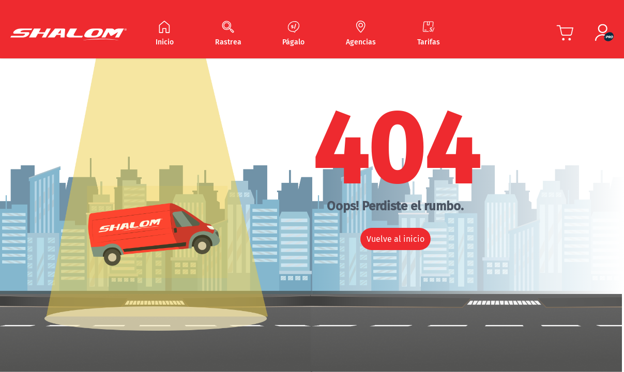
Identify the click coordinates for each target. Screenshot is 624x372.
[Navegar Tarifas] (428, 34)
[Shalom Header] (68, 34)
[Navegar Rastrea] (228, 34)
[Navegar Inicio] (165, 34)
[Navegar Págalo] (293, 34)
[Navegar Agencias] (361, 34)
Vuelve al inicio (395, 239)
